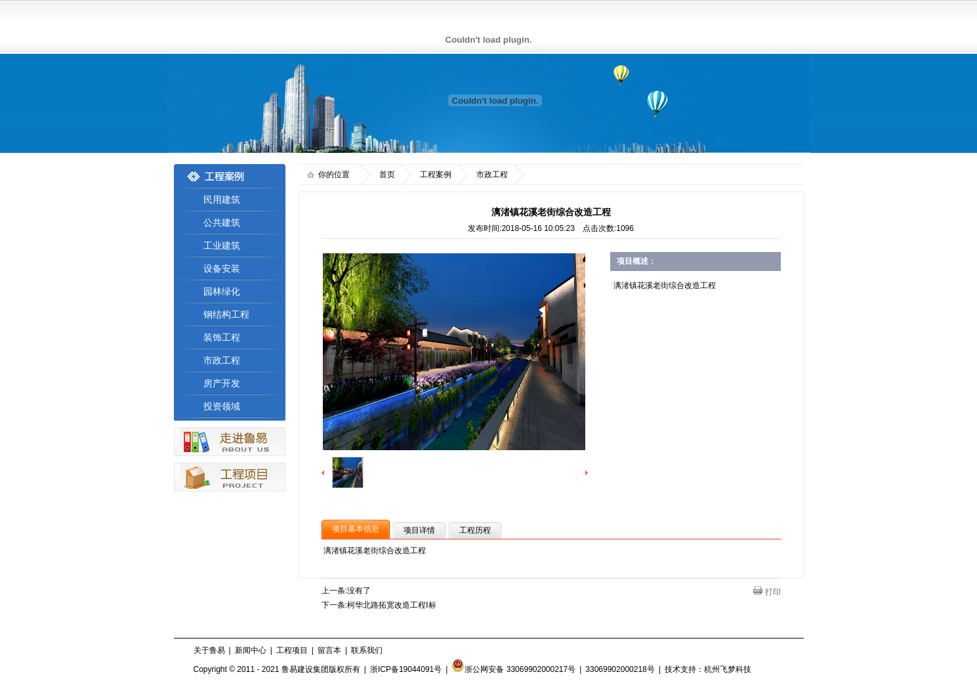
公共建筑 (221, 222)
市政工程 (221, 360)
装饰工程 (221, 337)
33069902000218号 (619, 669)
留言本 (329, 650)
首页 (387, 174)
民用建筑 (221, 199)
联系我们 (367, 650)
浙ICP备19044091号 (406, 669)
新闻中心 (250, 650)
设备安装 (221, 268)
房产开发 (221, 383)
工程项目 (292, 650)
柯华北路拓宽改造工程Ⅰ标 (391, 605)
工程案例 (435, 174)
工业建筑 (221, 245)
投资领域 (221, 406)
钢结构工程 (226, 314)
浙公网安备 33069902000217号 (513, 669)
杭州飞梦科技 (727, 669)
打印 (773, 592)
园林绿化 (221, 291)
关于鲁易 (209, 650)
